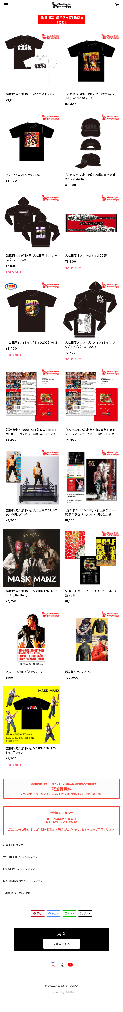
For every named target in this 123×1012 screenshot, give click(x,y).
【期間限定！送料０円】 (17, 893)
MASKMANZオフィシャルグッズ (23, 881)
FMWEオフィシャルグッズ (19, 869)
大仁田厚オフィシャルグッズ (20, 857)
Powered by (61, 992)
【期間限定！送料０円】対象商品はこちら (61, 19)
